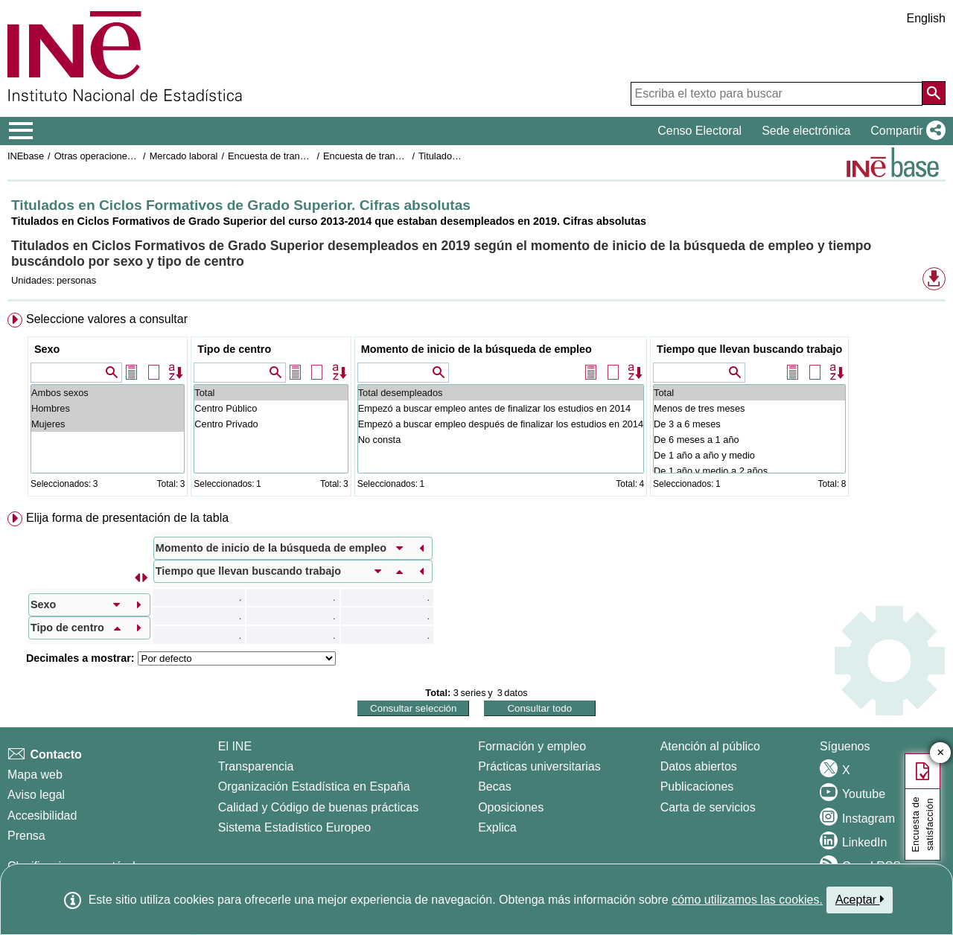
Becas (494, 786)
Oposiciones (511, 807)
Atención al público (710, 746)
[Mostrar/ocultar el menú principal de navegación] (21, 131)
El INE (235, 746)
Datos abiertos (698, 766)
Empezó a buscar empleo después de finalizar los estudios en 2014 (500, 424)
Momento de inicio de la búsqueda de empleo (476, 349)
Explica (497, 827)
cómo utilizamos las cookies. (747, 899)
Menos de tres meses (749, 408)
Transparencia (256, 766)
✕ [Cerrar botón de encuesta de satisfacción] (940, 753)
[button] (905, 131)
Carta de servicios (708, 807)
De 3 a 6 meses (749, 424)
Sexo (47, 349)
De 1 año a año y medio (749, 455)
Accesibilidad (42, 815)
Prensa (26, 835)
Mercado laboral (184, 156)
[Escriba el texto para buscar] (776, 94)
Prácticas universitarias (539, 766)
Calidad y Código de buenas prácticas (318, 807)
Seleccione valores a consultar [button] (107, 319)
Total (270, 393)
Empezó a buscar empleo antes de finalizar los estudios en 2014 (500, 408)
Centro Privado (270, 424)
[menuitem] (476, 407)
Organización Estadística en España (314, 786)
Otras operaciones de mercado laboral (135, 156)
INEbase (25, 156)
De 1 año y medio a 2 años (749, 471)
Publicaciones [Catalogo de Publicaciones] (697, 786)
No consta (500, 439)
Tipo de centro (234, 349)
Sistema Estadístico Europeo (294, 827)
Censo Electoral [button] (699, 130)
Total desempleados (500, 393)
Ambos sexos (107, 393)
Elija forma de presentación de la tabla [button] (127, 517)
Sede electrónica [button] (806, 130)
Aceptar (859, 899)
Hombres (107, 408)
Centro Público (270, 408)
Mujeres (107, 424)
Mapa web (35, 774)
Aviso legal (36, 794)
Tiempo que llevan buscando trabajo (749, 349)
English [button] (926, 18)
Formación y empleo (532, 746)
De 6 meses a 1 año (749, 439)
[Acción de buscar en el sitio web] (934, 93)
